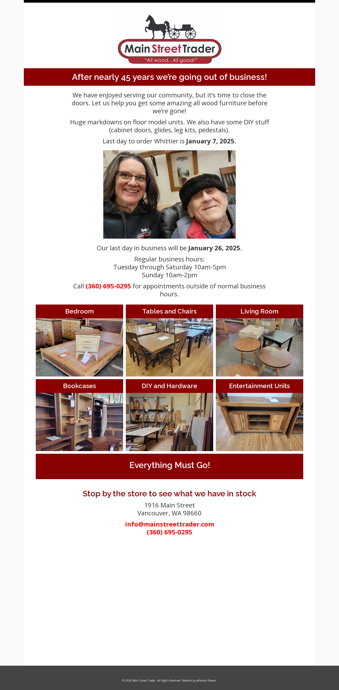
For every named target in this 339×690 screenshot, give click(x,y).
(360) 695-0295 (108, 286)
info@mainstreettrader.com (169, 524)
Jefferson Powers (206, 680)
